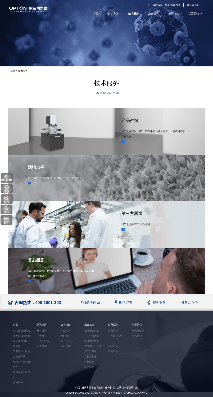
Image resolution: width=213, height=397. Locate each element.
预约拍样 (36, 167)
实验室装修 (90, 356)
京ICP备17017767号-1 (135, 392)
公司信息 (175, 13)
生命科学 (42, 335)
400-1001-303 (48, 302)
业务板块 (154, 13)
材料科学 (42, 330)
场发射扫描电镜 (21, 335)
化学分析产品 (91, 335)
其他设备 (18, 382)
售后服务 (36, 260)
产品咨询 (129, 120)
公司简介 (113, 330)
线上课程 (89, 366)
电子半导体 (43, 341)
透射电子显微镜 (21, 351)
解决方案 (114, 13)
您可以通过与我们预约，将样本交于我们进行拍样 (54, 178)
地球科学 (42, 346)
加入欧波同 (193, 5)
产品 (97, 13)
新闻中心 (113, 351)
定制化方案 (19, 356)
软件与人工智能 (92, 346)
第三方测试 (131, 213)
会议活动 (113, 346)
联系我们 (195, 13)
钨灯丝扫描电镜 (21, 330)
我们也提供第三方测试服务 (136, 224)
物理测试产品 (91, 330)
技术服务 (134, 13)
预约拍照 (65, 335)
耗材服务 (89, 361)
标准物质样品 (91, 341)
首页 (13, 71)
